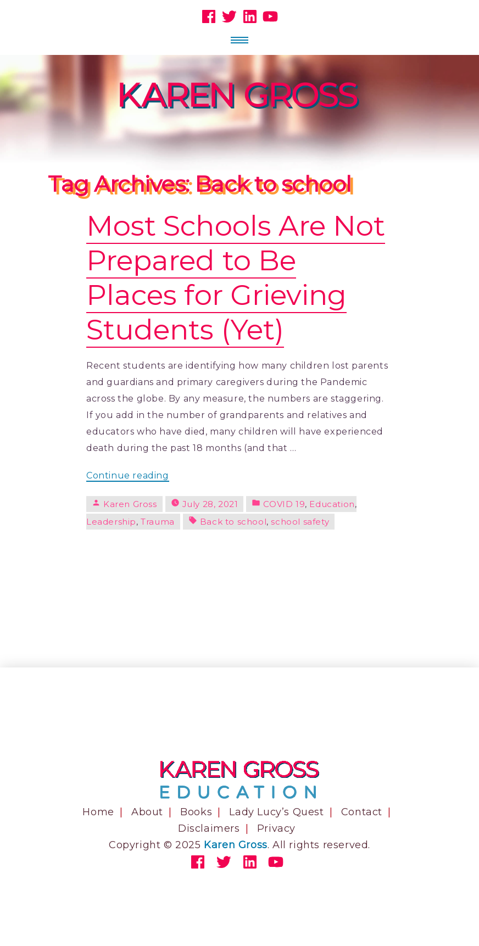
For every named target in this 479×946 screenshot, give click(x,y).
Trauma (158, 521)
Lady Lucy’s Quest (276, 812)
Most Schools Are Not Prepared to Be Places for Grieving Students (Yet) (235, 277)
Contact (361, 812)
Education (331, 504)
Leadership (111, 521)
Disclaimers (209, 828)
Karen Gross (130, 504)
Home (98, 812)
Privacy (276, 828)
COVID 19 (284, 504)
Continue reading (127, 476)
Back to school (233, 521)
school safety (300, 521)
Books (196, 812)
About (147, 812)
